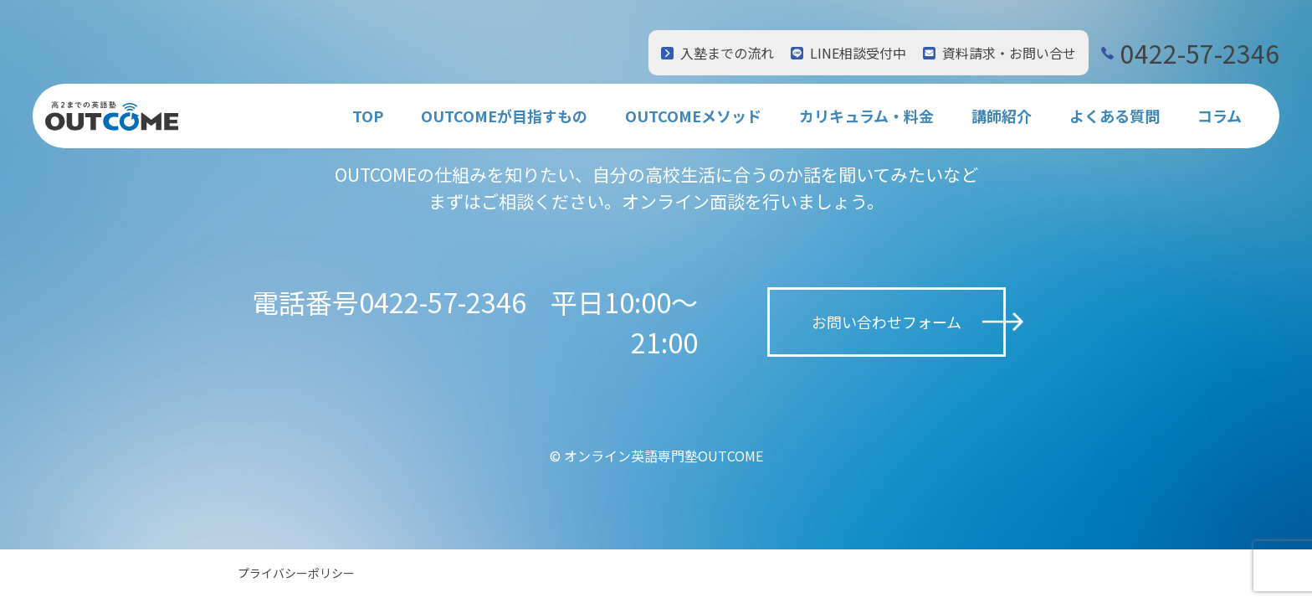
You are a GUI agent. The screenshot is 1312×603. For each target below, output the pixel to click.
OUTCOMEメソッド (693, 115)
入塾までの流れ (727, 53)
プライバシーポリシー (296, 572)
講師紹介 (1001, 115)
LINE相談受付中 (858, 53)
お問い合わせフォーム (886, 321)
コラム (1219, 115)
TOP (367, 115)
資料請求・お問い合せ (1009, 53)
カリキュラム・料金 (866, 115)
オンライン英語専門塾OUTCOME (663, 456)
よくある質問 (1114, 115)
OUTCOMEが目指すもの (504, 115)
